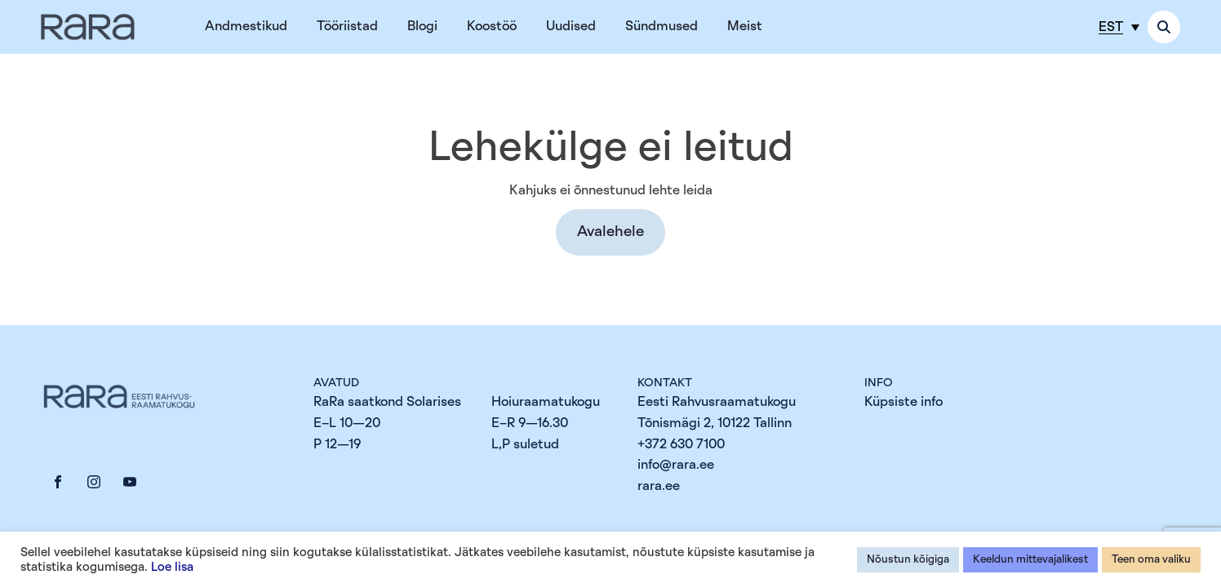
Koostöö (492, 26)
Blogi (422, 26)
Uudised (571, 26)
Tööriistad (347, 26)
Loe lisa (172, 567)
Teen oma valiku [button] (1151, 560)
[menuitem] (1119, 27)
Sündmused (661, 26)
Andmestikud (246, 26)
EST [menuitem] (1111, 26)
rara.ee (658, 485)
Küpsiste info (903, 401)
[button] (610, 232)
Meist (744, 26)
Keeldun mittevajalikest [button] (1030, 560)
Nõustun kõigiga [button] (908, 560)
